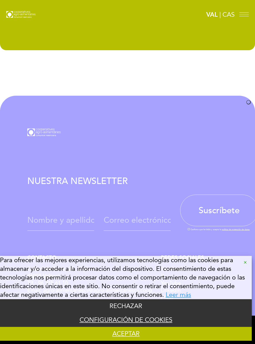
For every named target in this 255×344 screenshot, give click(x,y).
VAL (212, 14)
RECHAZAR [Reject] (126, 306)
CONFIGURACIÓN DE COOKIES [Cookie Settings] (126, 320)
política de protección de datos (236, 229)
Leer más (178, 295)
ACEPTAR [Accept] (126, 333)
